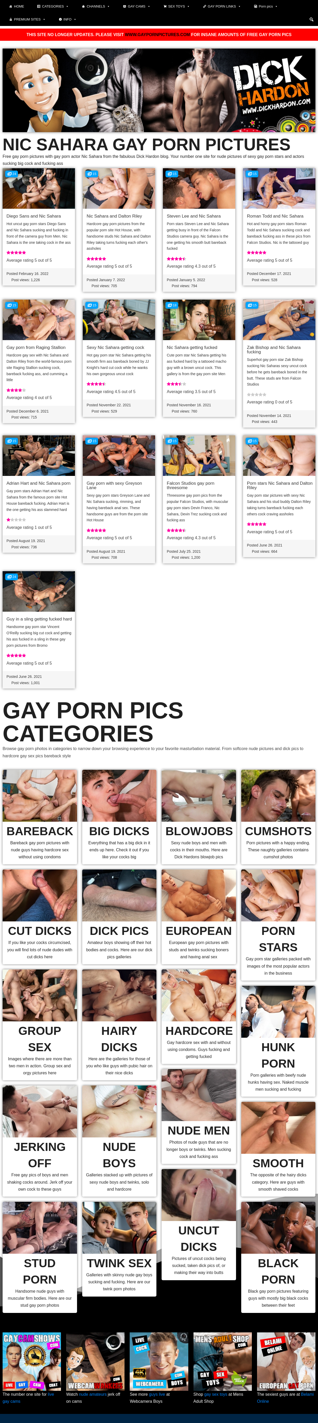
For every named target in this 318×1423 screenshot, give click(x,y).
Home (19, 6)
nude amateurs (93, 1394)
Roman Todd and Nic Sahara (275, 216)
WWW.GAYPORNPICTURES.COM (157, 34)
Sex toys (179, 6)
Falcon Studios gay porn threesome (190, 485)
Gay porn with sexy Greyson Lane (114, 485)
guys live (157, 1394)
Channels (98, 6)
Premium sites (30, 19)
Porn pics (268, 6)
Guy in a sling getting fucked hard (39, 619)
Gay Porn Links (224, 6)
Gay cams (139, 6)
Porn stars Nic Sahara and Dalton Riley (280, 485)
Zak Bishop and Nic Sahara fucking (274, 349)
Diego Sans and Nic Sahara (33, 216)
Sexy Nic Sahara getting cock (115, 347)
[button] (311, 19)
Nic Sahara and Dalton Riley (114, 216)
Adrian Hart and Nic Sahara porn (38, 483)
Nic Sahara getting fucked (192, 347)
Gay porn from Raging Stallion (36, 347)
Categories (55, 6)
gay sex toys (215, 1394)
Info (70, 19)
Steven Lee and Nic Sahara (194, 216)
